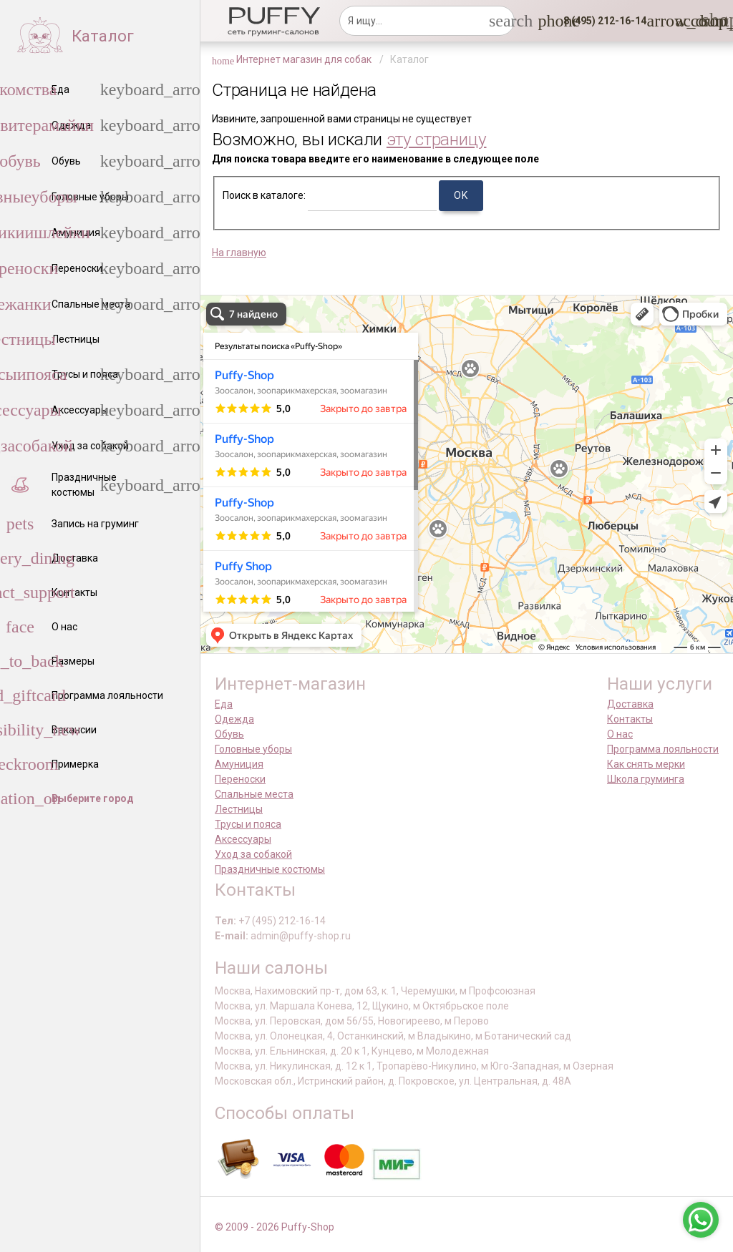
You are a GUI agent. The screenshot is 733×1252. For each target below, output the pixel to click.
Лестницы (239, 809)
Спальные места (254, 794)
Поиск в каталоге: (264, 195)
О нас (620, 734)
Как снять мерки (646, 764)
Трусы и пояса (248, 824)
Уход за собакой (253, 854)
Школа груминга (645, 779)
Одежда (234, 719)
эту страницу (437, 139)
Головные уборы (253, 749)
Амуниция (239, 764)
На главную (239, 252)
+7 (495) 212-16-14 (282, 920)
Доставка (630, 704)
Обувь (229, 734)
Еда (224, 704)
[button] (600, 21)
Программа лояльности (663, 749)
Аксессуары (243, 839)
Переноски (240, 779)
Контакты (630, 719)
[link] (683, 21)
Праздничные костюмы (270, 869)
